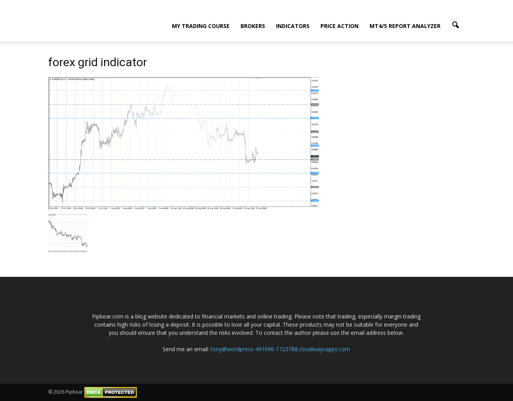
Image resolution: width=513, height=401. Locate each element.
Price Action (339, 26)
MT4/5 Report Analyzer (405, 26)
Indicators (293, 26)
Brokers (253, 26)
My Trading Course (201, 26)
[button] (455, 25)
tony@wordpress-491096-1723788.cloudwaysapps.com (280, 349)
